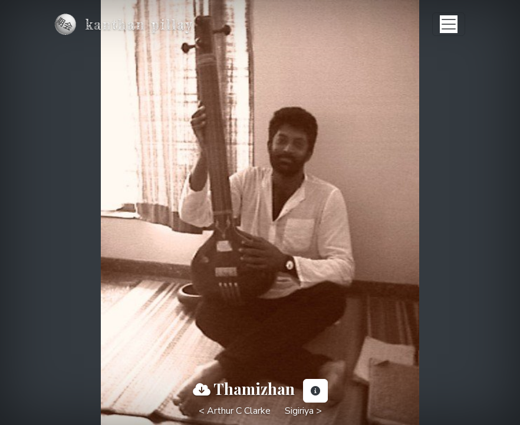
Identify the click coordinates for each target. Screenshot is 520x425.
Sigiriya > (303, 410)
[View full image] (201, 389)
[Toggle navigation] (448, 24)
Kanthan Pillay (139, 24)
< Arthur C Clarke (235, 410)
